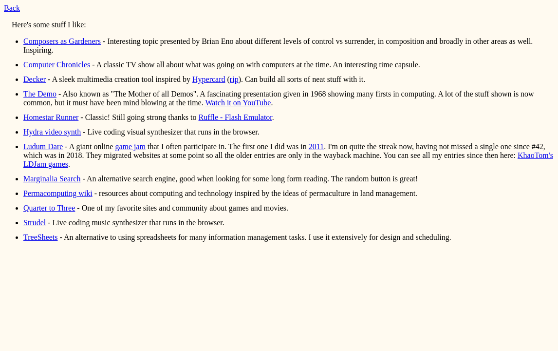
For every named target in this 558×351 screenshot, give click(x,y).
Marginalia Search (51, 179)
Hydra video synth (52, 132)
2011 (316, 146)
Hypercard (208, 79)
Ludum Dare (43, 146)
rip (234, 79)
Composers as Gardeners (62, 41)
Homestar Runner (50, 117)
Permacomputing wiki (58, 193)
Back (12, 8)
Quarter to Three (49, 208)
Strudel (34, 222)
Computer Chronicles (56, 64)
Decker (34, 79)
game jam (130, 146)
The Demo (39, 94)
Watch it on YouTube (238, 102)
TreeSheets (40, 237)
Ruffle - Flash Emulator (235, 117)
